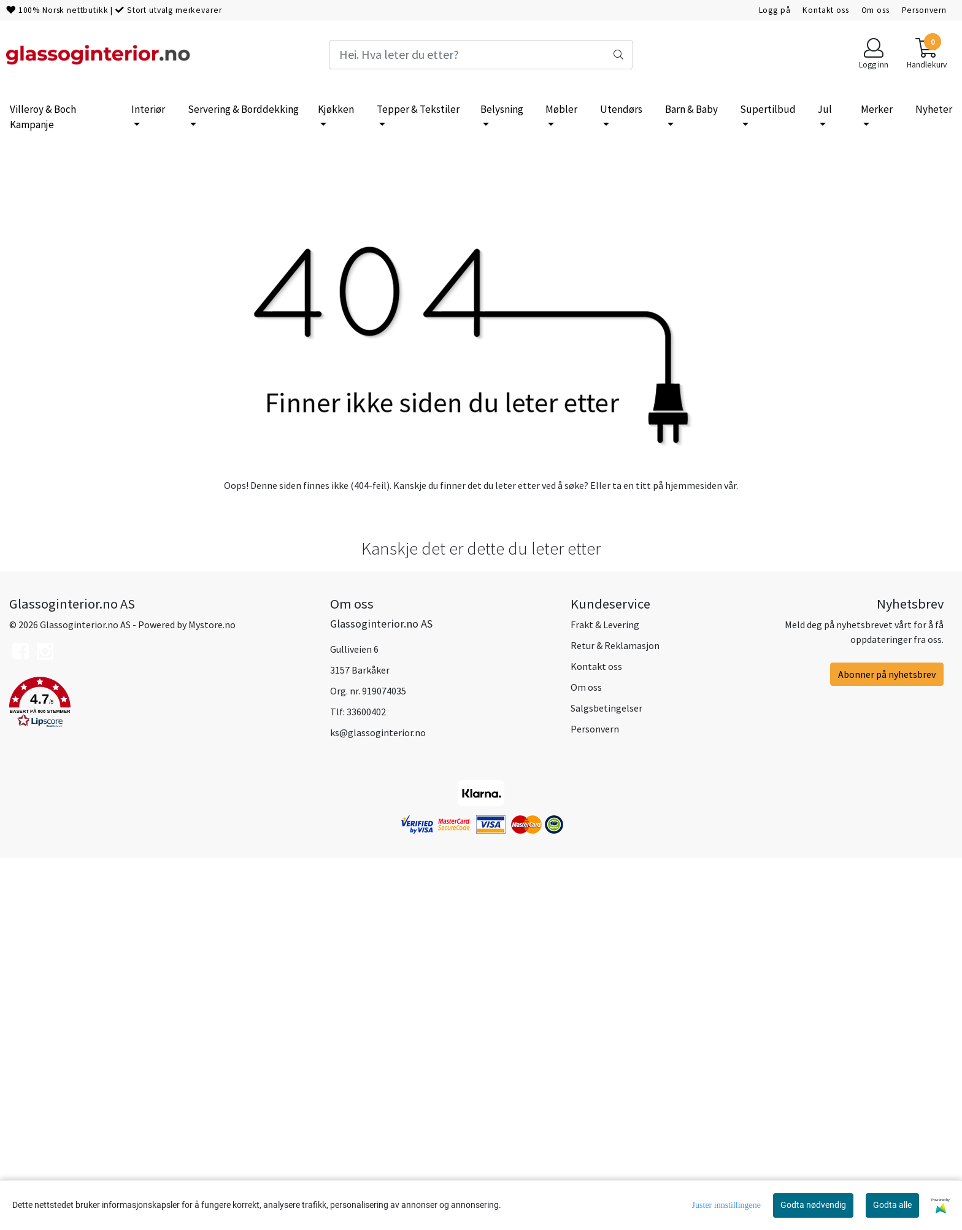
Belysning (501, 109)
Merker (877, 109)
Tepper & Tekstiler (418, 109)
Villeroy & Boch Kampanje (43, 117)
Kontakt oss (825, 10)
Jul (824, 109)
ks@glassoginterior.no (378, 1103)
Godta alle (892, 1205)
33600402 (366, 1083)
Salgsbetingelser (606, 1079)
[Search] (481, 54)
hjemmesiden (693, 856)
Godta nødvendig (813, 1205)
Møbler (561, 109)
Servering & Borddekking (243, 109)
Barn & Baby (691, 109)
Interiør (148, 109)
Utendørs (621, 109)
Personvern (924, 10)
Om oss (875, 10)
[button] (160, 1075)
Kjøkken (336, 109)
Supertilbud (768, 109)
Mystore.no (212, 996)
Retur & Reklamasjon (615, 1016)
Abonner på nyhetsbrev (887, 1045)
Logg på (775, 10)
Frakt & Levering (605, 996)
